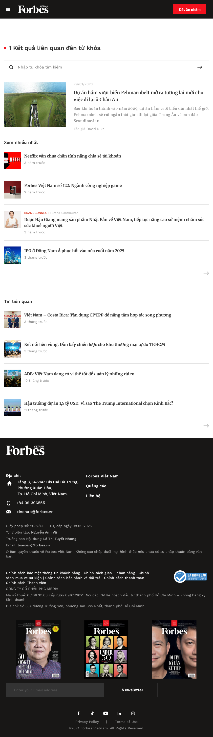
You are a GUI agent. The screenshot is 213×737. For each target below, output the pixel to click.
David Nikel (96, 129)
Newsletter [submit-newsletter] (133, 690)
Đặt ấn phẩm (190, 9)
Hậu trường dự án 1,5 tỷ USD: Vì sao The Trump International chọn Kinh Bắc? (98, 403)
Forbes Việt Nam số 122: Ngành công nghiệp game (73, 185)
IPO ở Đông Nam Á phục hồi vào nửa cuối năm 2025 (74, 250)
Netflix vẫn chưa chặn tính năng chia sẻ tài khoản (72, 156)
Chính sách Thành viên (26, 583)
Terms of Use (126, 722)
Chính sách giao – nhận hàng (109, 573)
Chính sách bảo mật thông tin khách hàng (43, 573)
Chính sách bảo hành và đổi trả (72, 578)
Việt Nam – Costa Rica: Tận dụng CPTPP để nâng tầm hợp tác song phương (97, 315)
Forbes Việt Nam (102, 476)
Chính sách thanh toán (124, 578)
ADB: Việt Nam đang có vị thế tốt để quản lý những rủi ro (79, 373)
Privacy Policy (87, 722)
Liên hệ (93, 495)
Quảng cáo (96, 486)
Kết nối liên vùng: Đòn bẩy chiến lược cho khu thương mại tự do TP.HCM (94, 344)
